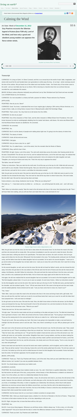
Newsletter (57, 8)
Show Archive (15, 8)
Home (2, 8)
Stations (35, 8)
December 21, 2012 (23, 26)
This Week (7, 8)
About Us (46, 8)
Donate (51, 8)
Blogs (30, 8)
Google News (38, 13)
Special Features (23, 8)
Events (40, 8)
